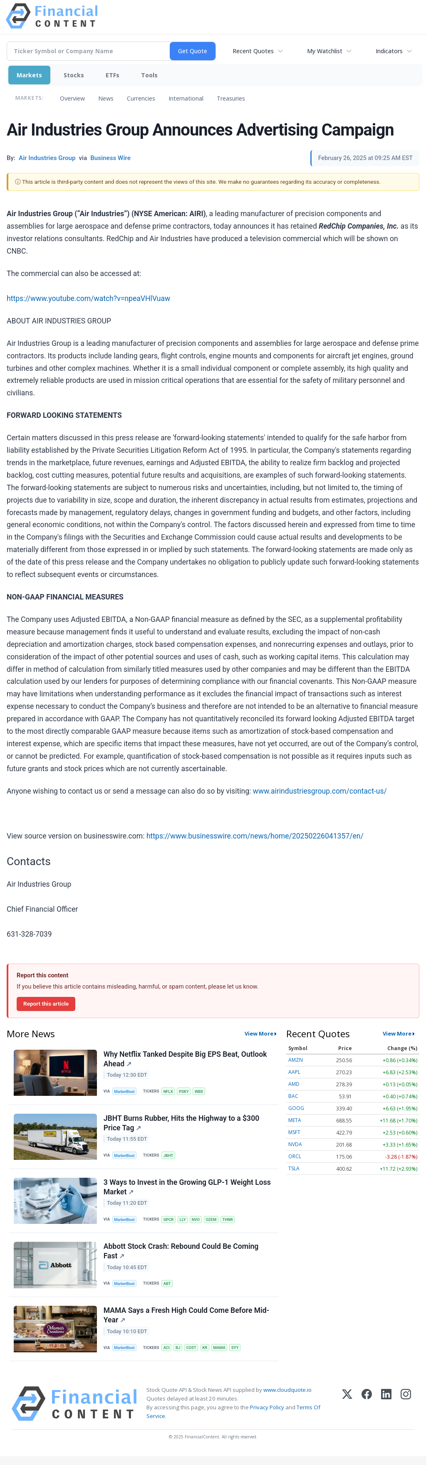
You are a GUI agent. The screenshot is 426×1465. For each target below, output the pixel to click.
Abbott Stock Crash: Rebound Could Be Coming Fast (181, 1257)
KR (206, 1355)
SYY (237, 1355)
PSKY (185, 1092)
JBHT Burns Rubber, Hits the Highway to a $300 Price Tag (182, 1125)
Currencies (141, 98)
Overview (72, 98)
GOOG (296, 1108)
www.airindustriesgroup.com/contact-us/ (320, 791)
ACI (167, 1355)
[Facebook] (366, 1412)
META (294, 1120)
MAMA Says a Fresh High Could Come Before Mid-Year (187, 1323)
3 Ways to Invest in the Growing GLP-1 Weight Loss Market (187, 1191)
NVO (197, 1223)
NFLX (169, 1092)
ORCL (294, 1156)
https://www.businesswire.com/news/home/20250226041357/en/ (255, 836)
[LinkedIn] (386, 1412)
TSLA (294, 1168)
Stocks (74, 75)
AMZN (295, 1059)
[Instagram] (405, 1412)
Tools (149, 75)
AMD (294, 1084)
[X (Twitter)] (347, 1412)
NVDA (295, 1144)
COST (193, 1355)
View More (259, 1033)
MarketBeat (125, 1092)
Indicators (389, 51)
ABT (168, 1289)
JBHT (169, 1157)
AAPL (294, 1071)
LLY (184, 1223)
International (185, 98)
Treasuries (231, 98)
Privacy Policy (267, 1416)
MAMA (221, 1355)
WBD (200, 1092)
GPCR (169, 1223)
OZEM (213, 1223)
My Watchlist (324, 51)
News (106, 98)
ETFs (112, 75)
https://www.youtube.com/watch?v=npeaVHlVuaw (88, 298)
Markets (29, 75)
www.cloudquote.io (287, 1398)
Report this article (46, 1003)
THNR (230, 1223)
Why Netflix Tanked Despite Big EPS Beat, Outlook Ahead (185, 1059)
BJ (179, 1355)
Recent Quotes (253, 51)
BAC (293, 1096)
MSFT (294, 1132)
